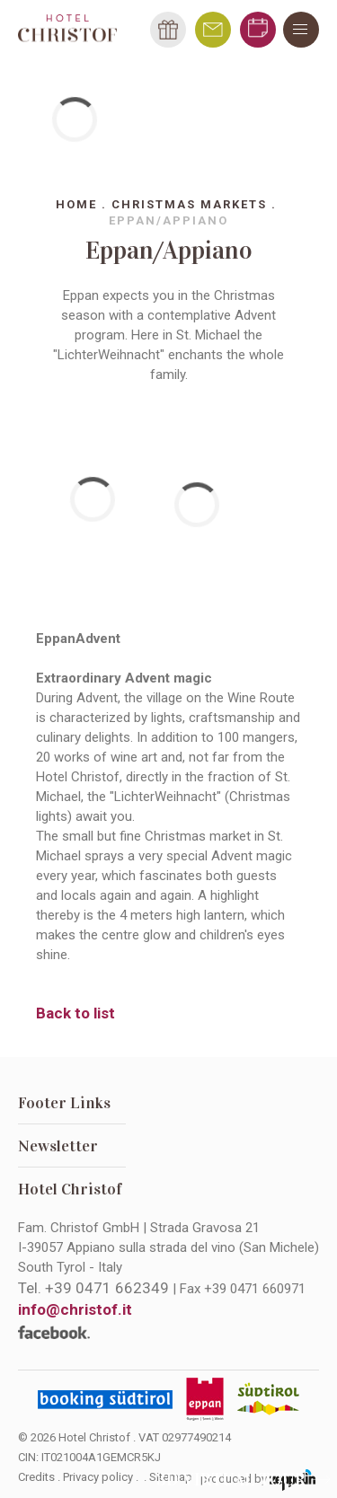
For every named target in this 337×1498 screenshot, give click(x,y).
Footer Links (64, 1103)
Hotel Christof (70, 1189)
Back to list (75, 1013)
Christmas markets (189, 204)
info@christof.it (75, 1309)
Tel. (93, 1288)
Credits (36, 1477)
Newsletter (58, 1146)
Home (76, 204)
